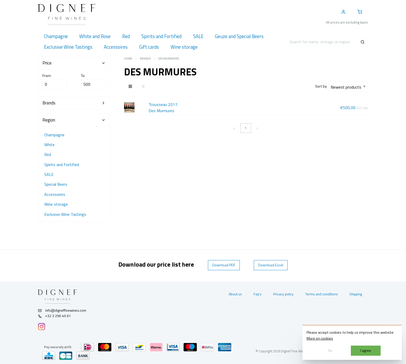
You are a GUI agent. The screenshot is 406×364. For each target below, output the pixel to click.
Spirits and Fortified (61, 164)
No (330, 350)
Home (128, 58)
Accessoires (54, 194)
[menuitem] (56, 36)
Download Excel (270, 265)
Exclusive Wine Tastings (65, 214)
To (93, 81)
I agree (365, 350)
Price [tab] (74, 63)
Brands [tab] (74, 102)
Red (47, 154)
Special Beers (55, 184)
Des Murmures (168, 58)
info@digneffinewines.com (62, 310)
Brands (145, 58)
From (54, 81)
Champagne (54, 135)
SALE (49, 174)
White (49, 144)
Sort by (321, 86)
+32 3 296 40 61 (54, 315)
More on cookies (320, 338)
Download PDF (223, 265)
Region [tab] (74, 120)
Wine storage (56, 204)
